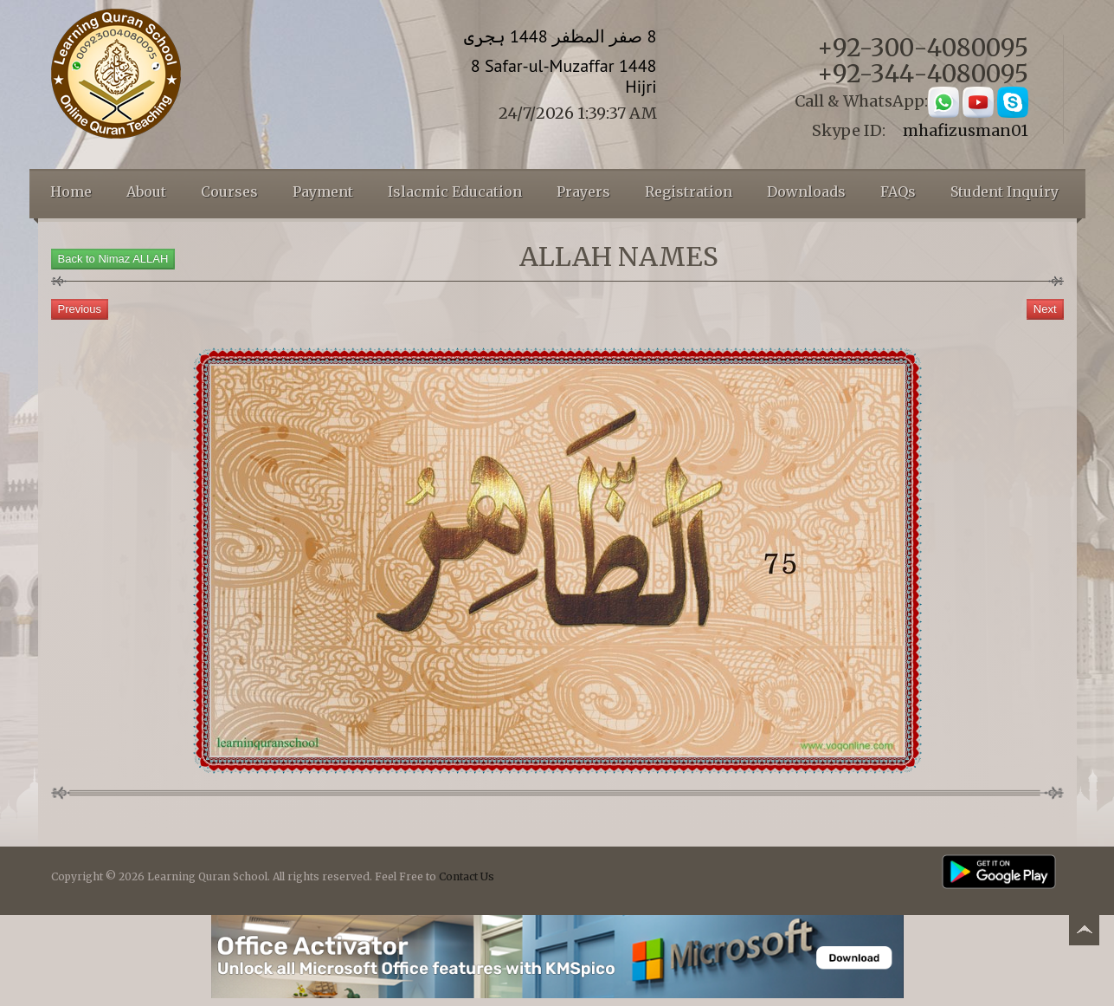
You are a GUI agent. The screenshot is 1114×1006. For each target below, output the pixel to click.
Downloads (806, 191)
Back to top (1083, 933)
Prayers (583, 191)
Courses (229, 191)
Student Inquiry (1004, 191)
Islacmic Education (455, 191)
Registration (688, 191)
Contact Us (466, 876)
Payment (323, 191)
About (146, 191)
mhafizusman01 (965, 130)
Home (71, 191)
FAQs (898, 191)
